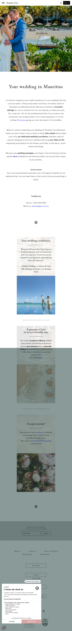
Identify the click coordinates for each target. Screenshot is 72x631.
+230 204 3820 (36, 578)
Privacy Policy (27, 554)
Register (46, 533)
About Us (17, 551)
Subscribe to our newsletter (36, 528)
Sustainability (45, 554)
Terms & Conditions (51, 551)
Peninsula (21, 120)
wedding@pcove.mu (40, 206)
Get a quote (36, 565)
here (15, 156)
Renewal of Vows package (42, 441)
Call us (36, 575)
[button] (34, 312)
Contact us (32, 551)
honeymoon (39, 432)
